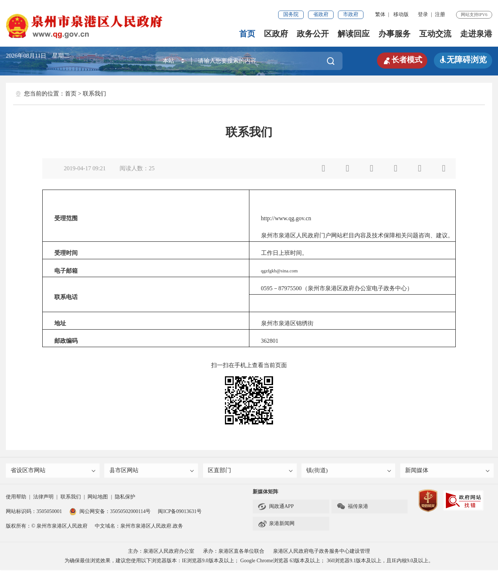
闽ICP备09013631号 (180, 512)
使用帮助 (16, 498)
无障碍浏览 (463, 59)
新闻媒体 (447, 471)
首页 (247, 33)
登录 (423, 14)
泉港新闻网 (276, 524)
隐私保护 (125, 498)
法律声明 (43, 498)
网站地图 (97, 498)
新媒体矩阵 (265, 493)
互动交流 (435, 33)
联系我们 (94, 93)
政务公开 (313, 33)
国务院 (291, 14)
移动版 (401, 14)
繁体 (380, 14)
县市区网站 (151, 471)
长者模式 (401, 60)
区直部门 (250, 471)
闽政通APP (276, 507)
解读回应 (354, 33)
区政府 (276, 33)
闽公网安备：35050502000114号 (110, 512)
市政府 (350, 14)
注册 (440, 14)
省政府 (320, 14)
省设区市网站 (53, 471)
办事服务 (394, 33)
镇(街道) (348, 471)
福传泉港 (352, 507)
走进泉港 (476, 33)
